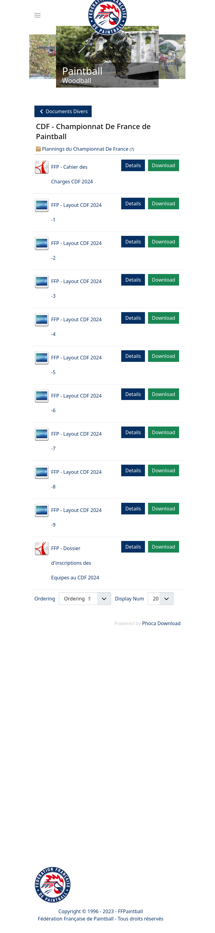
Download (163, 165)
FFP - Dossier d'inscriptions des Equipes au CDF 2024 (75, 563)
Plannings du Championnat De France (85, 149)
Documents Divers (63, 111)
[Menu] (37, 15)
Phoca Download (161, 623)
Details (133, 165)
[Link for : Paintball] (107, 57)
